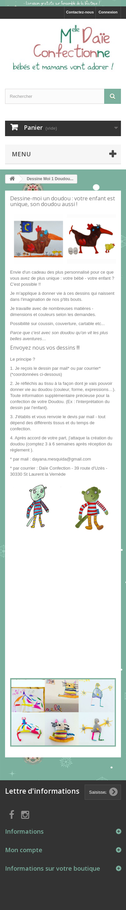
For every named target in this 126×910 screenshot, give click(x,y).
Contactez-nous (80, 12)
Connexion (108, 12)
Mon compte (23, 850)
